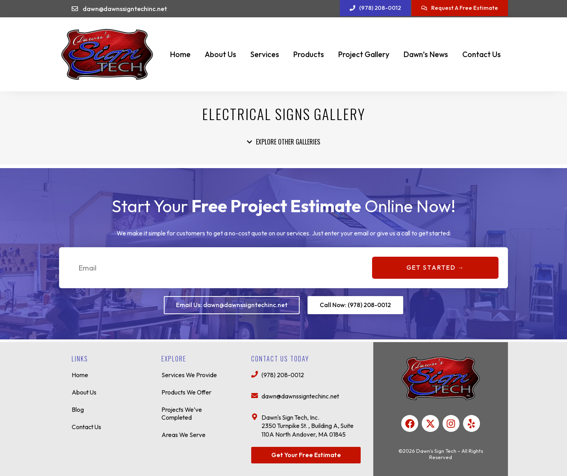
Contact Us (481, 54)
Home (180, 54)
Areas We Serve (183, 433)
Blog (78, 407)
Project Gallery (363, 54)
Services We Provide (189, 373)
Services (264, 54)
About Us (220, 54)
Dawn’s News (426, 54)
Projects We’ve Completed (182, 411)
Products (308, 54)
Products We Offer (187, 390)
